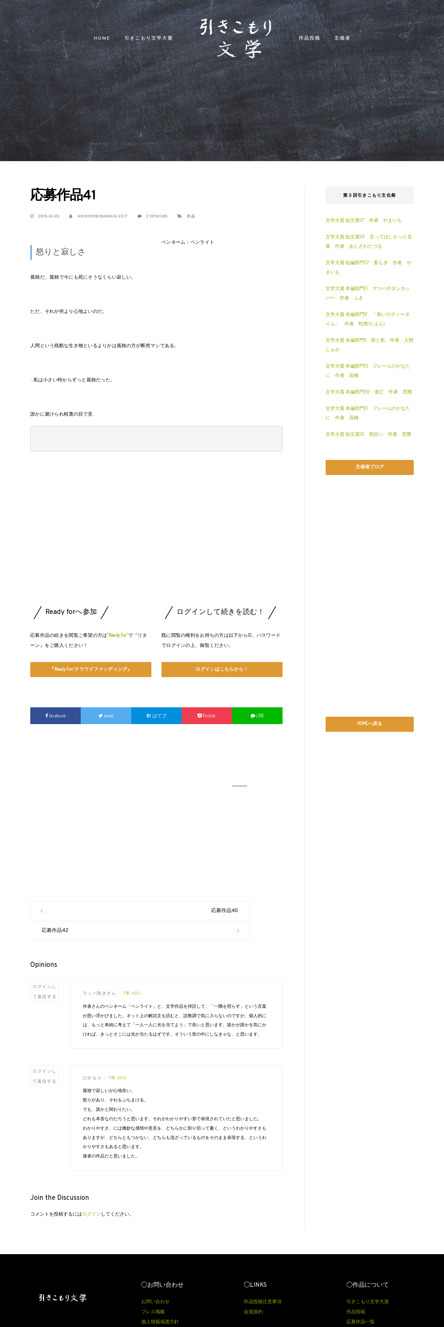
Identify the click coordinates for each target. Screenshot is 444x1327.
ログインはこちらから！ (221, 669)
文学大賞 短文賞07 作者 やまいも (364, 220)
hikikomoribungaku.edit (98, 216)
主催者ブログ (370, 466)
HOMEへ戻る (369, 723)
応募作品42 (180, 911)
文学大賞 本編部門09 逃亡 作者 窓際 (369, 391)
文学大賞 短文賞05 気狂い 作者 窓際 (368, 434)
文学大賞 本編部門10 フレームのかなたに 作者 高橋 (368, 370)
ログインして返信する (45, 972)
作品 (191, 216)
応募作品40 (131, 911)
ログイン (91, 1194)
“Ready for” (117, 635)
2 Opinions (153, 216)
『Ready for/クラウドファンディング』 (90, 669)
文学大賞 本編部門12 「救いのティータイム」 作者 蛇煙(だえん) (368, 318)
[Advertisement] (156, 530)
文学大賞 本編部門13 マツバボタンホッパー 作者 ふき (368, 292)
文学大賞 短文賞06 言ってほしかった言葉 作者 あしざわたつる (369, 241)
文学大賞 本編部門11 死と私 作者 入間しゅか (369, 344)
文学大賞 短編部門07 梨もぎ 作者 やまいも (368, 267)
